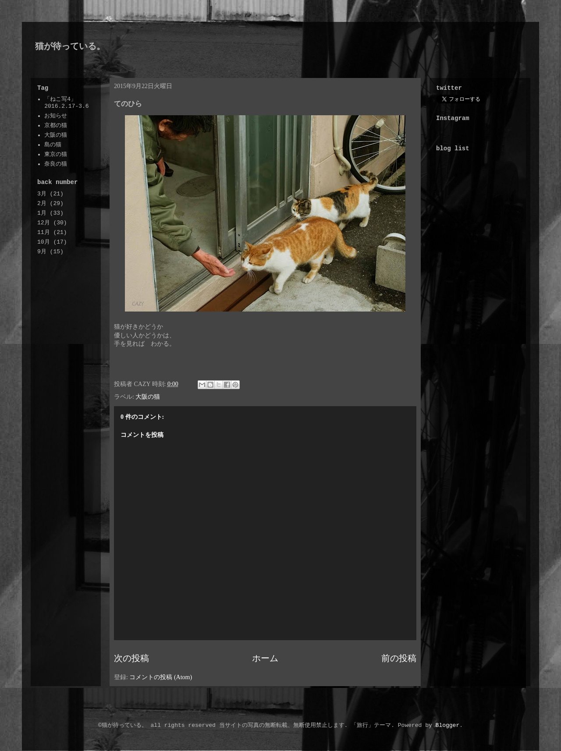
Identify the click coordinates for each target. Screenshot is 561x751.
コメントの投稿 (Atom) (160, 677)
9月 (41, 251)
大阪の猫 (147, 396)
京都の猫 (55, 125)
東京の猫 (55, 154)
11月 (43, 232)
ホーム (265, 658)
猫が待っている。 (70, 46)
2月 (41, 203)
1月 (41, 213)
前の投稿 (398, 658)
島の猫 (52, 145)
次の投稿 (131, 658)
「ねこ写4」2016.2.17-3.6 (66, 103)
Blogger (448, 725)
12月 (43, 223)
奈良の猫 (55, 164)
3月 (41, 194)
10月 (43, 242)
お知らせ (55, 116)
